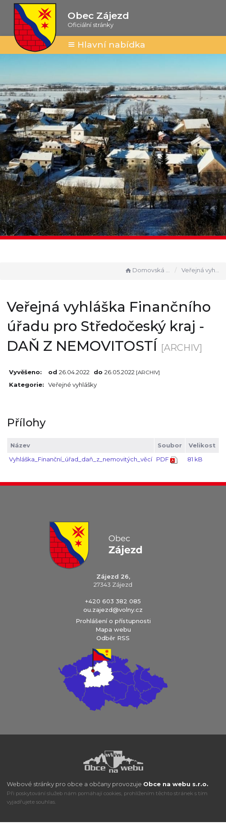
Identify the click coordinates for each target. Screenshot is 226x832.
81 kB (195, 459)
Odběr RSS (113, 638)
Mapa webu (113, 629)
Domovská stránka (147, 270)
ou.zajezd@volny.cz (113, 609)
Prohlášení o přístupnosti (113, 620)
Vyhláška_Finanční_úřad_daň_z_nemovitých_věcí (80, 459)
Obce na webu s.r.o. (175, 784)
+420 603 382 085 (113, 601)
